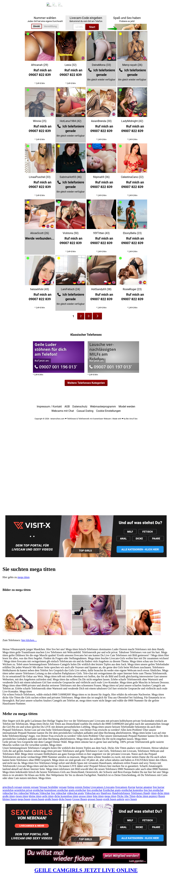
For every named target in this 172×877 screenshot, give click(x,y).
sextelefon (8, 790)
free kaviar (158, 787)
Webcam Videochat (39, 793)
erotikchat (38, 790)
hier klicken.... (29, 640)
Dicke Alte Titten (126, 796)
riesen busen (38, 799)
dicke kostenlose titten (66, 796)
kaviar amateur (144, 787)
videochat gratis (75, 793)
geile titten (48, 796)
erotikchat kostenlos (132, 790)
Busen (161, 796)
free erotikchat (94, 790)
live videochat (21, 793)
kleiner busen (10, 799)
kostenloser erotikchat (56, 790)
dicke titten (163, 793)
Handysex (106, 793)
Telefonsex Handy (140, 793)
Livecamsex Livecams (103, 787)
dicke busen (65, 799)
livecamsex (121, 787)
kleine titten (35, 796)
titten (154, 793)
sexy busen (131, 799)
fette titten (98, 796)
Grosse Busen (79, 799)
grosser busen (95, 799)
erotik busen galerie (113, 799)
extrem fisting (82, 787)
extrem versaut (31, 787)
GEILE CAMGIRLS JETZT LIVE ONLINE (86, 870)
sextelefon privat (23, 790)
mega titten (23, 577)
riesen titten (21, 796)
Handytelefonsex (121, 793)
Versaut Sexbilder (48, 787)
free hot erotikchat (153, 790)
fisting (70, 787)
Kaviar (131, 787)
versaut (63, 787)
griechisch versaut (12, 787)
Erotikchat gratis (112, 790)
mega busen (24, 799)
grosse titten (85, 796)
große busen (51, 799)
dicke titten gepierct (147, 796)
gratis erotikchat (77, 790)
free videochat (58, 793)
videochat (8, 793)
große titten (9, 796)
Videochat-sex (92, 793)
